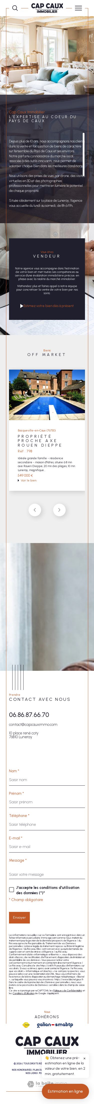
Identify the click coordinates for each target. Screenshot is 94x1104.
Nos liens (31, 1073)
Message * (18, 860)
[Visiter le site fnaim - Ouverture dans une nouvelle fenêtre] (26, 1025)
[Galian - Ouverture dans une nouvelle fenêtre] (55, 1025)
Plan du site (40, 1069)
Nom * (14, 771)
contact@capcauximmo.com (33, 724)
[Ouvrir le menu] (78, 8)
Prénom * (16, 793)
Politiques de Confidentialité (67, 990)
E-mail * (15, 838)
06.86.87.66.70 (29, 714)
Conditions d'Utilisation (23, 993)
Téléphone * (19, 816)
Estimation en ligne (65, 1095)
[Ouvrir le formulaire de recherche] (15, 8)
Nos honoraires (21, 1069)
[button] (59, 510)
